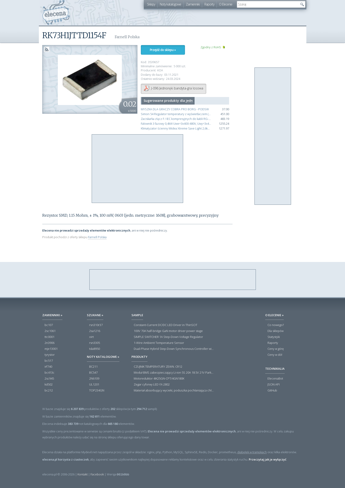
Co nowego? (275, 325)
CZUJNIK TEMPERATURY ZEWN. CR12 (158, 367)
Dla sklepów (275, 331)
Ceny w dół (274, 355)
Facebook (97, 474)
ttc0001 (49, 337)
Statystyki (273, 337)
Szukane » (95, 315)
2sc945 (49, 378)
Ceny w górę (275, 349)
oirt (91, 337)
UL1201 (94, 384)
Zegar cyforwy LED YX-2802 (152, 384)
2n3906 (49, 343)
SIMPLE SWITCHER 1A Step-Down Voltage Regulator (168, 337)
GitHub (272, 390)
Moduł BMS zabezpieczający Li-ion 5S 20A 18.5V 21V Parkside (174, 373)
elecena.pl (56, 12)
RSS (46, 49)
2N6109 (94, 378)
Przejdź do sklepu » (163, 50)
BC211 (93, 367)
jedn (189, 100)
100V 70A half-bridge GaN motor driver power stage (168, 331)
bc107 (49, 325)
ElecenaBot (275, 378)
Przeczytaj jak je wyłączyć (267, 459)
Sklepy (151, 4)
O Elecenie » (274, 315)
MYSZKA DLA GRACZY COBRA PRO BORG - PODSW (175, 109)
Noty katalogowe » (103, 357)
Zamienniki (193, 4)
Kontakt (83, 474)
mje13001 (51, 349)
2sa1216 (94, 331)
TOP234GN (96, 390)
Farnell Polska (97, 237)
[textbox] (268, 4)
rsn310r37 (96, 325)
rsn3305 (94, 343)
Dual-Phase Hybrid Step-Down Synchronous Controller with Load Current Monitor (174, 349)
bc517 (49, 361)
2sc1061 (50, 331)
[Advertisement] (137, 169)
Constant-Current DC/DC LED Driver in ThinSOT (165, 325)
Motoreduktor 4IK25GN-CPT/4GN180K (159, 378)
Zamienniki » (52, 315)
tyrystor (50, 355)
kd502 (49, 384)
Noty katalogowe (170, 4)
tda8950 (94, 349)
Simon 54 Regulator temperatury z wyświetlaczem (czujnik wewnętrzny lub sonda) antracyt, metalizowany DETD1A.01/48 (176, 114)
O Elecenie (225, 4)
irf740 (48, 367)
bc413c (49, 373)
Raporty (209, 4)
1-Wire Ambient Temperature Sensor (159, 343)
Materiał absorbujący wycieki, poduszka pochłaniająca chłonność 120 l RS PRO (174, 390)
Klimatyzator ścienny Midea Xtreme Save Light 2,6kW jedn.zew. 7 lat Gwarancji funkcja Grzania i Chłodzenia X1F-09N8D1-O (176, 128)
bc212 (49, 390)
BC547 (93, 373)
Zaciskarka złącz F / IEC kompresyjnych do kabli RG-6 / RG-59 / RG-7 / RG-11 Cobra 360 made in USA (176, 119)
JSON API (273, 384)
